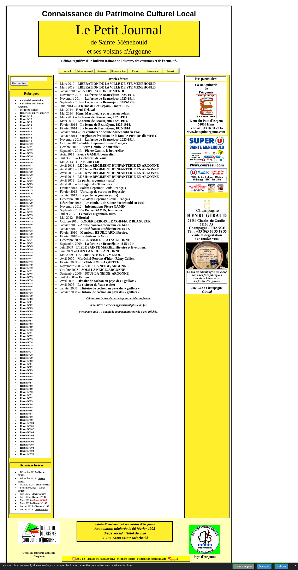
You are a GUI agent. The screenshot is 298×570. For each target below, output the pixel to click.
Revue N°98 (26, 416)
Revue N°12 (26, 150)
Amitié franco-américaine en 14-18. (105, 225)
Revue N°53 (26, 277)
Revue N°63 (26, 308)
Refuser (281, 566)
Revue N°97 (26, 413)
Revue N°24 (26, 187)
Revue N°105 (27, 438)
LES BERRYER (87, 162)
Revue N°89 (26, 388)
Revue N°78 (26, 354)
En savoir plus (243, 566)
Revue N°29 (26, 202)
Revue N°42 (26, 243)
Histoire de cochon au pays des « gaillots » (107, 281)
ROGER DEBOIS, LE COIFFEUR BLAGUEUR (116, 221)
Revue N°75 (26, 345)
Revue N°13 (26, 153)
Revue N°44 (26, 249)
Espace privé (108, 558)
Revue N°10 (26, 143)
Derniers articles (118, 71)
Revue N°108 (27, 447)
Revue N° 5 (26, 128)
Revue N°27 (26, 196)
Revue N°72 (26, 336)
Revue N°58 (26, 292)
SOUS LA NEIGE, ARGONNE (98, 251)
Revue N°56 (26, 286)
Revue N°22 (26, 181)
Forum (135, 71)
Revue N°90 (26, 392)
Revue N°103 (27, 432)
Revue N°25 (26, 190)
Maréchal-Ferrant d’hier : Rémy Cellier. (106, 258)
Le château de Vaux (93, 158)
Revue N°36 (26, 224)
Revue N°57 (26, 289)
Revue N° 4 (26, 125)
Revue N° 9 (26, 140)
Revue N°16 (26, 162)
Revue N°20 (26, 174)
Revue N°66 (26, 317)
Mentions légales (29, 109)
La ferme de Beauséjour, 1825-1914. (110, 95)
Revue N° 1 (26, 116)
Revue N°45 (26, 252)
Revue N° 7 (26, 134)
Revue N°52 (26, 274)
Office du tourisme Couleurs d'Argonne (38, 554)
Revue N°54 (26, 280)
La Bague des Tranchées (95, 184)
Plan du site (93, 558)
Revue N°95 (26, 407)
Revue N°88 (26, 385)
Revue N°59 (26, 295)
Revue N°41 (26, 240)
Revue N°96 (26, 410)
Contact (170, 71)
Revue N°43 (26, 246)
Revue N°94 (26, 404)
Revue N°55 (26, 283)
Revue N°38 (26, 230)
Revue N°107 (27, 444)
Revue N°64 (26, 311)
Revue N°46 (26, 255)
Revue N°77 (26, 351)
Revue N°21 (26, 178)
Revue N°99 (26, 419)
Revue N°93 (26, 401)
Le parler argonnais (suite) (96, 180)
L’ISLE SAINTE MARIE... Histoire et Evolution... (112, 247)
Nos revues (102, 71)
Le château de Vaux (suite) (96, 284)
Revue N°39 (26, 233)
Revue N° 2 (26, 119)
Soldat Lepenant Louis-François (104, 143)
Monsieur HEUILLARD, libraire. (104, 232)
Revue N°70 (26, 330)
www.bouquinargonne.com (206, 132)
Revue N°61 (26, 302)
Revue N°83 (26, 370)
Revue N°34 (26, 218)
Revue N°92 (26, 398)
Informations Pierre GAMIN (105, 206)
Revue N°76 (26, 348)
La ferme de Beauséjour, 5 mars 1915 (102, 106)
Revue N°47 (26, 258)
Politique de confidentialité (151, 558)
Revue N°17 (26, 165)
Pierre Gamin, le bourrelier (101, 147)
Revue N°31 (26, 209)
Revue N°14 (26, 156)
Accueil (67, 71)
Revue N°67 (26, 320)
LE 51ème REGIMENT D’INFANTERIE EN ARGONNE (118, 165)
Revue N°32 (26, 212)
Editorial (82, 217)
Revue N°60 (26, 299)
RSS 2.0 (78, 558)
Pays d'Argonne (205, 556)
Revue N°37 (26, 227)
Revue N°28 (26, 199)
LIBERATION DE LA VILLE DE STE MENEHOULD (117, 83)
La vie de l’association (31, 100)
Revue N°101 (27, 426)
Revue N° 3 (26, 122)
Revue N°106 (27, 441)
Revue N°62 (26, 305)
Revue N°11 (26, 147)
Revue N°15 (26, 159)
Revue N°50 (26, 267)
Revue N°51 (26, 271)
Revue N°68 (26, 323)
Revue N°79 (26, 357)
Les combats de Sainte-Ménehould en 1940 (110, 132)
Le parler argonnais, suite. (97, 214)
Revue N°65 (26, 314)
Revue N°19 (26, 171)
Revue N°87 (26, 382)
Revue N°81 (26, 364)
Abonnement (153, 71)
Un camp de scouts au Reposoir (102, 191)
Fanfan (84, 277)
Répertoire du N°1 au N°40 (34, 112)
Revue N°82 (26, 367)
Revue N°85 (26, 376)
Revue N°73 (26, 339)
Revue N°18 (26, 168)
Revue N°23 (26, 184)
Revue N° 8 (26, 137)
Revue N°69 (26, 326)
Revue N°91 (26, 395)
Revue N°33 (26, 215)
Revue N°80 (26, 361)
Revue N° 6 (26, 131)
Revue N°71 (26, 333)
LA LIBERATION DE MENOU (102, 91)
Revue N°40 (26, 236)
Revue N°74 (26, 342)
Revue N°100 (27, 423)
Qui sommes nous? (85, 71)
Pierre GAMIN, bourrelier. (96, 154)
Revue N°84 (26, 373)
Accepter (264, 566)
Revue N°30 (26, 205)
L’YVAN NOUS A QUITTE (99, 262)
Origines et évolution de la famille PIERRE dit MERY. (118, 135)
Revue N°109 (27, 450)
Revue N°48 (26, 261)
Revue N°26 (26, 193)
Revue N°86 (26, 379)
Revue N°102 (27, 429)
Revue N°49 (26, 264)
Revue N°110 (27, 454)
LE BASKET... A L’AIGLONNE (107, 240)
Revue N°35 (26, 221)
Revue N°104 (27, 435)
